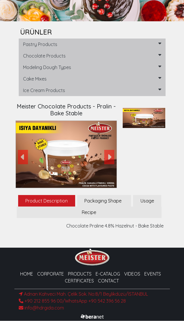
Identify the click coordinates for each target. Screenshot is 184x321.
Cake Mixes (92, 78)
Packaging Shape (103, 201)
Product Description (46, 201)
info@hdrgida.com (41, 308)
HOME (26, 274)
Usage (147, 201)
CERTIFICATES (79, 281)
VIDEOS (132, 274)
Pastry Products (92, 44)
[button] (23, 157)
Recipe (89, 212)
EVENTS (152, 274)
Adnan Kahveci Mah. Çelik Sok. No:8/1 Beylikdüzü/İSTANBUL (83, 294)
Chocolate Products (92, 55)
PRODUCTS (80, 274)
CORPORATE (50, 274)
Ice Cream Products (92, 90)
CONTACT (108, 281)
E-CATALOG (108, 274)
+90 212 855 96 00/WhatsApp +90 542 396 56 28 (72, 301)
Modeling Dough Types (92, 67)
